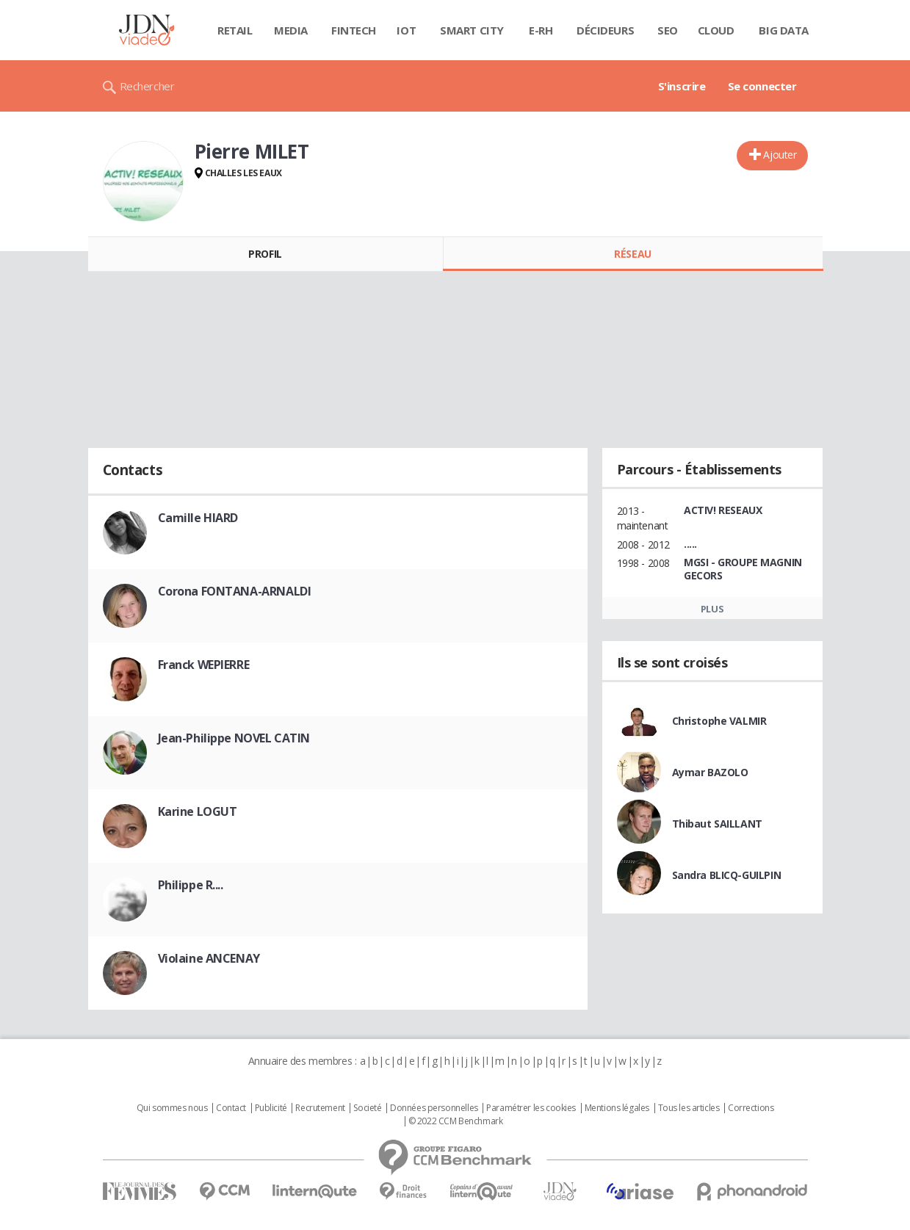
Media (291, 30)
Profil (264, 254)
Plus (712, 608)
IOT (406, 30)
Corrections (750, 1108)
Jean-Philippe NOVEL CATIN (234, 738)
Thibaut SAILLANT (717, 824)
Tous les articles (689, 1108)
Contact (231, 1108)
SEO (667, 30)
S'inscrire (682, 86)
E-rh (540, 30)
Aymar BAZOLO (710, 772)
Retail (234, 30)
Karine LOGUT (197, 811)
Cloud (716, 30)
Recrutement (319, 1108)
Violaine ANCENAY (209, 958)
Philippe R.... (190, 885)
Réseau (632, 254)
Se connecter (762, 86)
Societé (367, 1108)
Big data (784, 30)
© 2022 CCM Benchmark (455, 1121)
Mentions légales (617, 1108)
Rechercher (147, 86)
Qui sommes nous (172, 1108)
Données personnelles (434, 1108)
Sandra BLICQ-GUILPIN (726, 875)
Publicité (271, 1108)
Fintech (353, 30)
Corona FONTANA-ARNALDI (234, 591)
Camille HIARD (198, 518)
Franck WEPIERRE (204, 664)
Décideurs (605, 30)
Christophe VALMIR (719, 721)
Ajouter (779, 155)
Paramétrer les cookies (531, 1108)
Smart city (472, 30)
